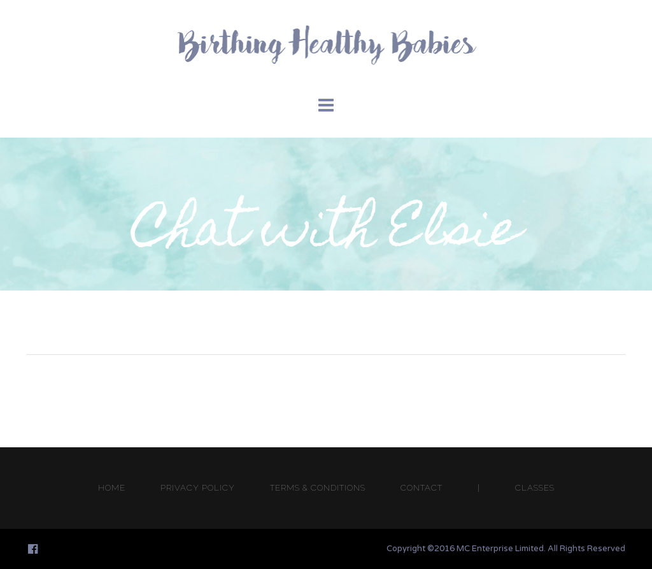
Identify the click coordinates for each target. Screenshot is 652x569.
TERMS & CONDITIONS (317, 488)
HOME (111, 488)
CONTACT (421, 488)
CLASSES (535, 488)
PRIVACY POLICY (197, 488)
